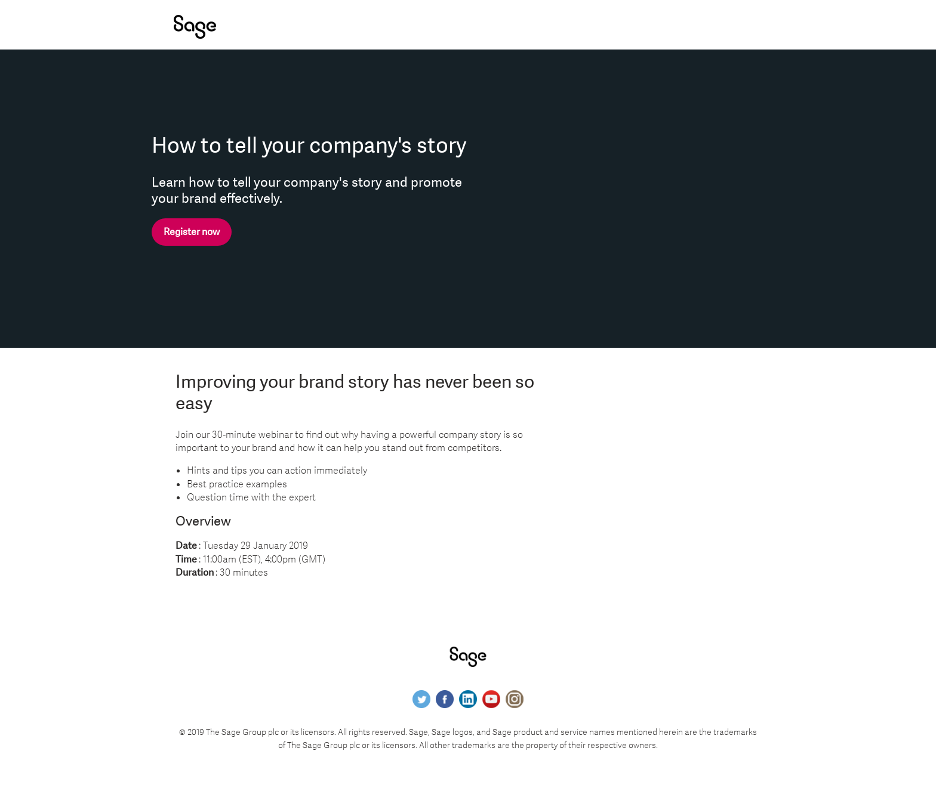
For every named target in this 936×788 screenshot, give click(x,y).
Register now (192, 232)
